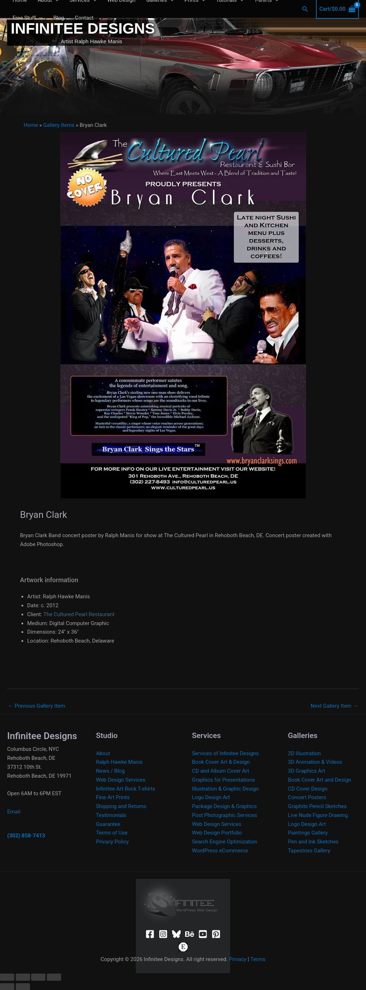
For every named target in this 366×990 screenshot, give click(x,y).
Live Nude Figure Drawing (318, 815)
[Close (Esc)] (54, 976)
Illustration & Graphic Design (225, 789)
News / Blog (110, 771)
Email (13, 811)
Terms (257, 959)
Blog (58, 18)
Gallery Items (59, 125)
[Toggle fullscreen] (23, 976)
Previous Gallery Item (36, 706)
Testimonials (111, 815)
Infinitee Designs (83, 28)
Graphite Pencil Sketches (317, 806)
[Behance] (189, 934)
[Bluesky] (176, 934)
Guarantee (108, 824)
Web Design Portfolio (217, 833)
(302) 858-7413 (26, 835)
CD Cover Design (308, 789)
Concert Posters (307, 797)
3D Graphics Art (307, 771)
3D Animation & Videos (315, 762)
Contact (84, 18)
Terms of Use (112, 833)
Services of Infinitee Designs (225, 753)
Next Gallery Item (334, 706)
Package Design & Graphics (224, 806)
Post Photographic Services (225, 815)
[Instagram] (163, 934)
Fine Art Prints (113, 797)
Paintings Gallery (308, 833)
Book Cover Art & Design (221, 762)
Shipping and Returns (121, 806)
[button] (305, 9)
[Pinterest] (216, 934)
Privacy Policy (112, 841)
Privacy (237, 959)
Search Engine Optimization (225, 841)
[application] (39, 18)
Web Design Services (121, 780)
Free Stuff (28, 18)
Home (31, 125)
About (103, 753)
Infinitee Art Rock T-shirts (126, 789)
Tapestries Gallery (309, 850)
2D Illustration (304, 753)
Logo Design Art (211, 797)
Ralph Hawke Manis (119, 762)
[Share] (38, 976)
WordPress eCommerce (220, 850)
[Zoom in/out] (7, 976)
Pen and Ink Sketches (313, 841)
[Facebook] (149, 934)
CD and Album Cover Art (220, 771)
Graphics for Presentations (224, 780)
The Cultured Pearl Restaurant (78, 614)
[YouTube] (202, 934)
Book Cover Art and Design (320, 780)
